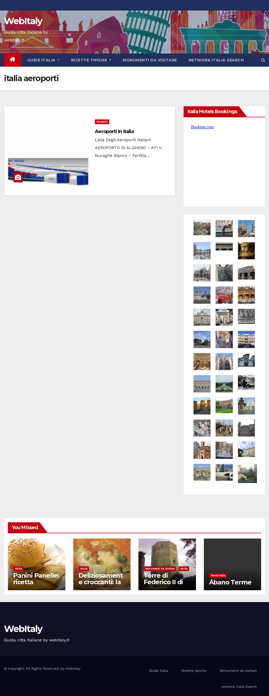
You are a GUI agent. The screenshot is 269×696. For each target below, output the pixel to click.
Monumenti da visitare (150, 60)
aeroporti (102, 121)
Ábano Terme (230, 582)
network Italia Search (216, 60)
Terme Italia (218, 575)
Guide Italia (43, 60)
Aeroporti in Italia (114, 131)
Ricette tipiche (91, 60)
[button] (263, 59)
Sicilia (18, 568)
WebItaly (23, 21)
